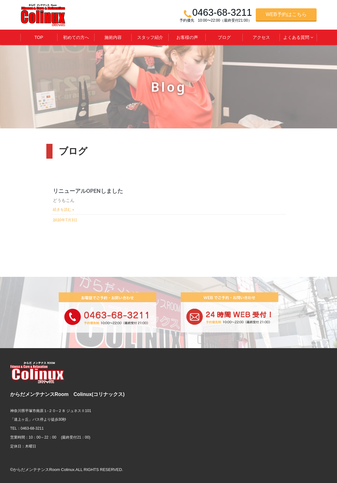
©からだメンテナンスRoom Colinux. (43, 469)
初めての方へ (76, 37)
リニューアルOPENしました (88, 191)
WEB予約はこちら (286, 14)
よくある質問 (296, 37)
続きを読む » (63, 209)
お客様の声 (187, 37)
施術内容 (113, 37)
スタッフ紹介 (150, 37)
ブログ (224, 37)
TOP (38, 37)
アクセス (261, 37)
